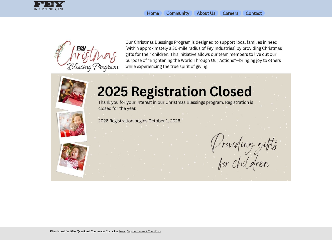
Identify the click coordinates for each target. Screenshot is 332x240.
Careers (230, 13)
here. (122, 231)
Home (153, 13)
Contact (254, 13)
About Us (206, 13)
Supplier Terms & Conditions (144, 231)
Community (177, 13)
